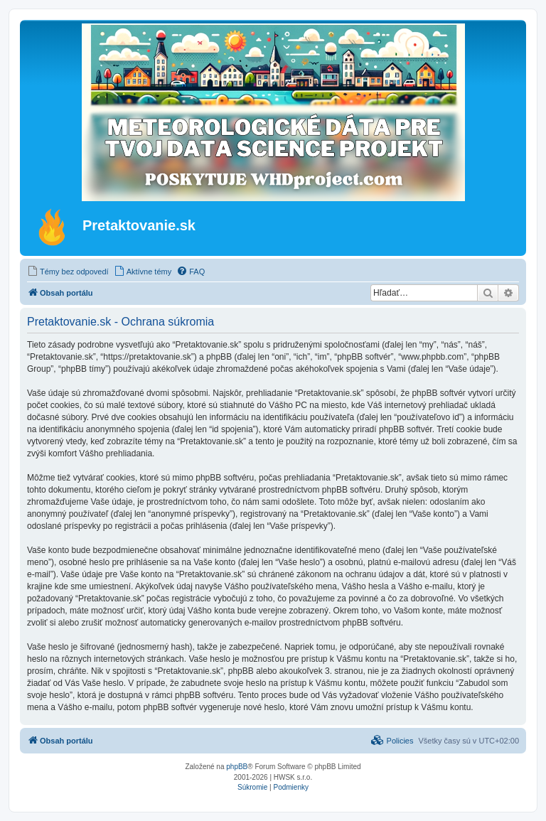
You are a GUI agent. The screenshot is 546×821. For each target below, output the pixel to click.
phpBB (236, 767)
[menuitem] (68, 271)
